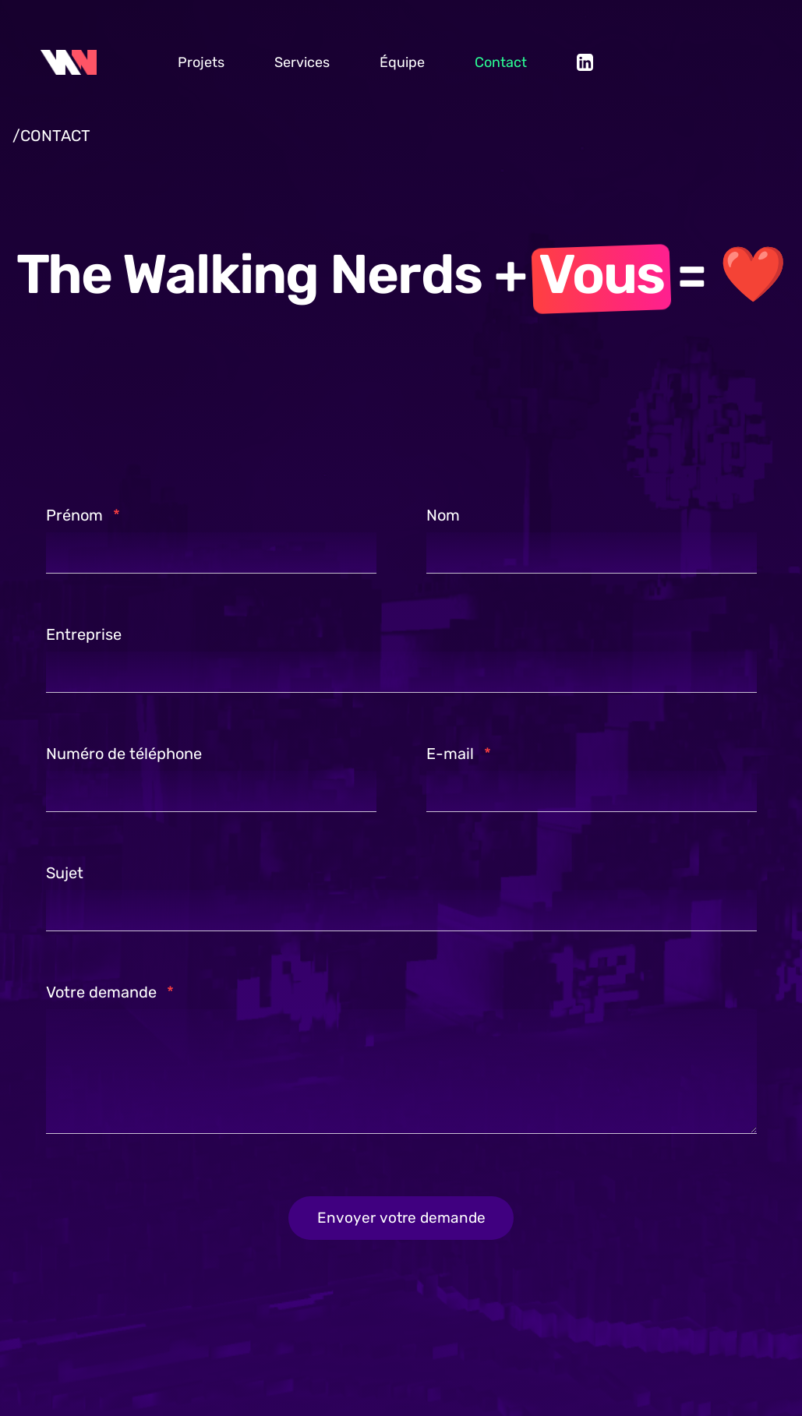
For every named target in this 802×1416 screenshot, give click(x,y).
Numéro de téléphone (124, 752)
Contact (501, 62)
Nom (443, 513)
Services (302, 62)
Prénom (83, 513)
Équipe (402, 62)
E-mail (458, 752)
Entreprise (84, 632)
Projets (201, 62)
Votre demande (110, 990)
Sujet (64, 871)
